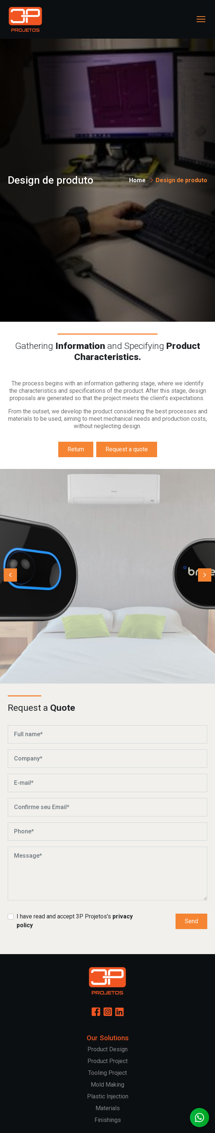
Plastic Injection (107, 1096)
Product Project (107, 1061)
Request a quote (126, 449)
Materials (108, 1108)
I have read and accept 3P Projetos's (75, 921)
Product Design (107, 1049)
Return (75, 449)
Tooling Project (107, 1072)
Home (137, 180)
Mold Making (107, 1084)
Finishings (107, 1119)
